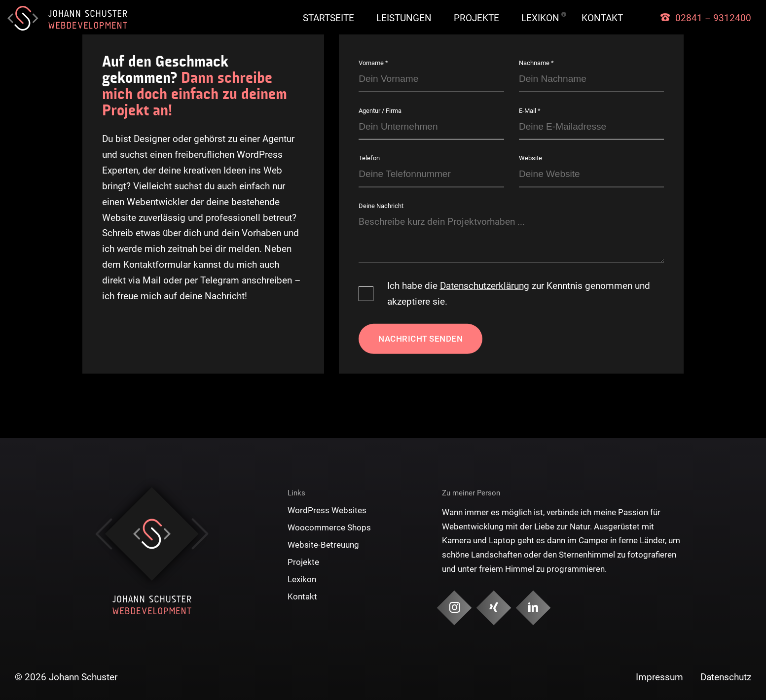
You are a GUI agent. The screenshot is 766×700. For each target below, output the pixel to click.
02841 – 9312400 (713, 18)
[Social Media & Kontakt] (454, 608)
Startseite (328, 18)
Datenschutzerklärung (484, 285)
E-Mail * (530, 110)
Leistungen (404, 18)
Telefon (369, 158)
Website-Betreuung (323, 545)
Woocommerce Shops (329, 527)
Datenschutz (725, 677)
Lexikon (540, 18)
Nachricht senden (420, 339)
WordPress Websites (327, 510)
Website (530, 158)
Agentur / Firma (380, 110)
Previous (103, 534)
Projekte (476, 18)
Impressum (659, 677)
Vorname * (373, 63)
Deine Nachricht (381, 206)
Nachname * (536, 63)
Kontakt (602, 18)
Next (200, 534)
